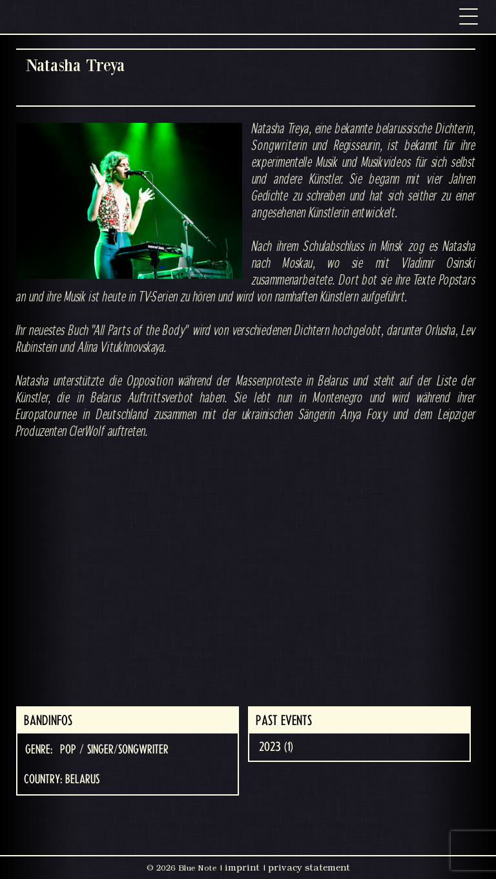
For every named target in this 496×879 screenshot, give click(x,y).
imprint (242, 867)
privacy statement (309, 867)
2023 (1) (276, 747)
